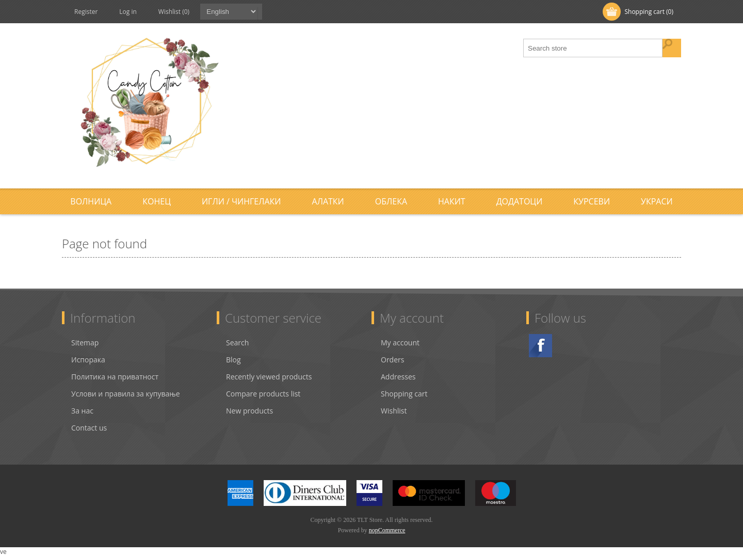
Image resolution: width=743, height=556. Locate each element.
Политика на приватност (114, 377)
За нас (82, 411)
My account (400, 342)
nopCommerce (387, 530)
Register (86, 11)
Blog (233, 359)
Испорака (88, 359)
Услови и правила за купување (125, 394)
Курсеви (591, 201)
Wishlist (394, 411)
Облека (391, 201)
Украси (657, 201)
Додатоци (519, 201)
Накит (451, 201)
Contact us (89, 428)
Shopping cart (404, 394)
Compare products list (263, 394)
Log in (128, 11)
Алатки (328, 201)
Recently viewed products (269, 377)
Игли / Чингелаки (241, 201)
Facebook (540, 345)
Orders (392, 359)
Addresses (398, 377)
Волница (90, 201)
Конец (156, 201)
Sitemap (85, 342)
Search (237, 342)
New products (249, 411)
